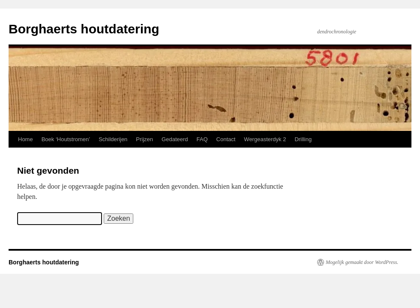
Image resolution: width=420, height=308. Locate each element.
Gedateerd (175, 139)
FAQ (202, 139)
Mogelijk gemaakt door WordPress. (362, 262)
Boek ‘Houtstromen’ (66, 139)
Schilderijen (113, 139)
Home (25, 139)
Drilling (303, 139)
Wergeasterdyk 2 (265, 139)
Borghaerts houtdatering (84, 29)
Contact (226, 139)
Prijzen (144, 139)
